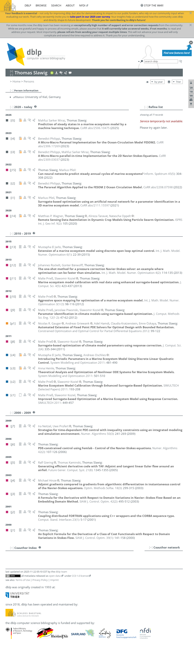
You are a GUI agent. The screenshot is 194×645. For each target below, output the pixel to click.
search (56, 5)
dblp (28, 5)
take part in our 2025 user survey (90, 16)
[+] (151, 547)
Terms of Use (23, 580)
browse (41, 5)
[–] (11, 90)
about (70, 5)
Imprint (54, 580)
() (159, 174)
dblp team (61, 571)
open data (54, 575)
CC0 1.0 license (80, 575)
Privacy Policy (40, 580)
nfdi (82, 5)
